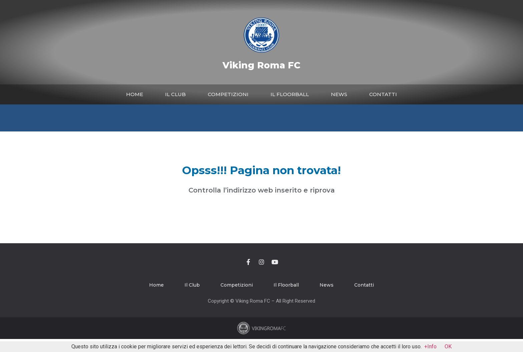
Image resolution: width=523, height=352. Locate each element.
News (339, 94)
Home (134, 94)
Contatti (383, 94)
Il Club (175, 94)
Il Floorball (290, 94)
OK (448, 346)
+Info (430, 346)
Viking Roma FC (261, 65)
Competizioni (228, 94)
